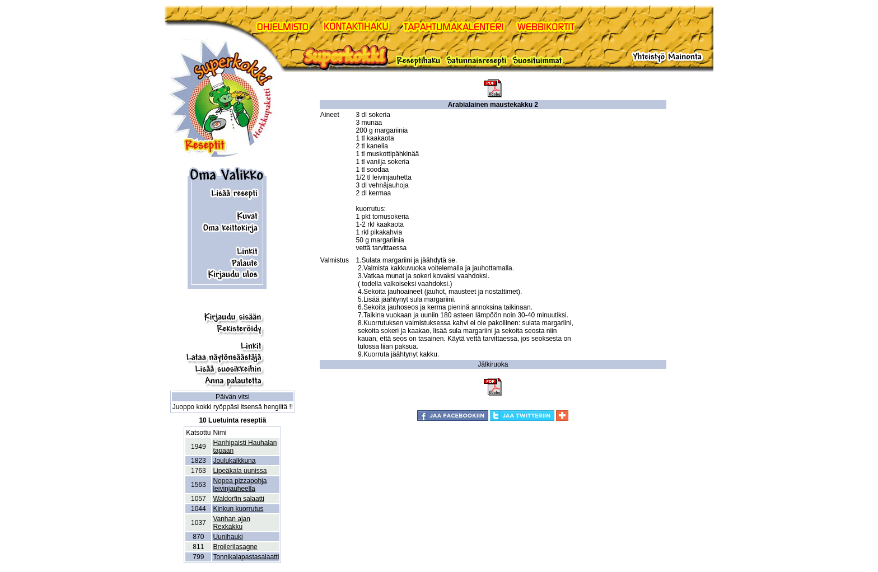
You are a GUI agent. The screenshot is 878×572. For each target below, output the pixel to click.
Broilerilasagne (235, 547)
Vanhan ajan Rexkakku (231, 523)
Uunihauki (227, 537)
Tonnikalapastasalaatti (246, 557)
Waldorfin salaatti (238, 499)
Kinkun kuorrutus (238, 509)
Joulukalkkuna (234, 461)
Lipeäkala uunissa (240, 471)
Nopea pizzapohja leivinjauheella (240, 485)
